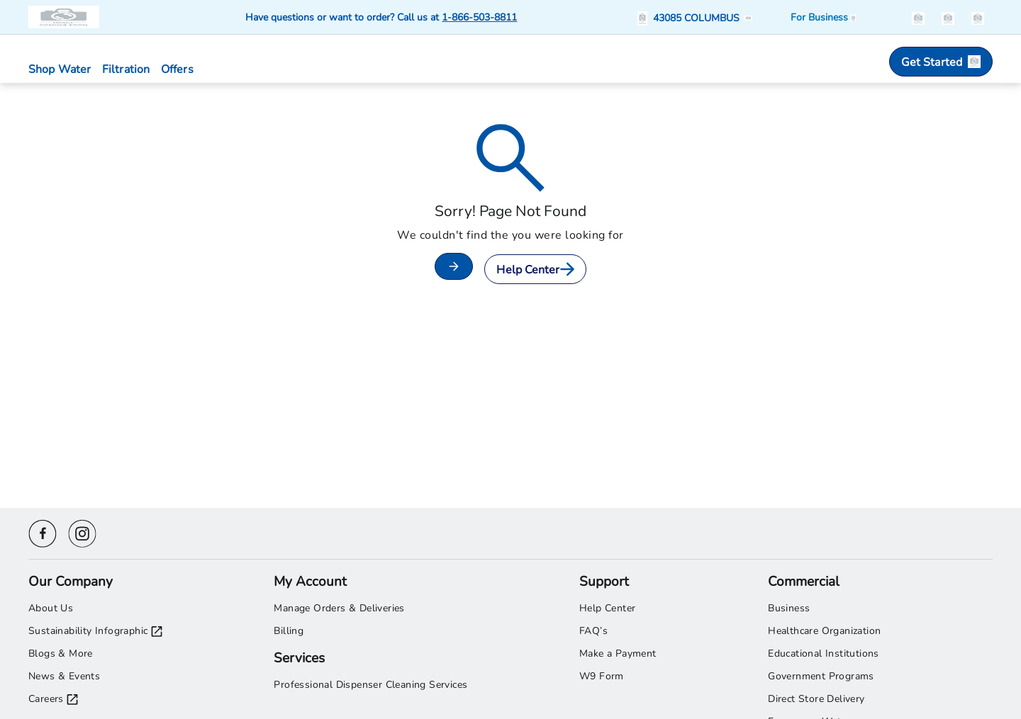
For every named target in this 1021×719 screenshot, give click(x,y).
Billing (288, 630)
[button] (697, 17)
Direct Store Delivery (816, 698)
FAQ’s (593, 630)
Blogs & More (60, 652)
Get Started (941, 61)
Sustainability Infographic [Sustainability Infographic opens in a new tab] (95, 630)
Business (789, 607)
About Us (50, 607)
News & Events (64, 675)
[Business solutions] (823, 17)
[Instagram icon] (82, 531)
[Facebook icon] (42, 531)
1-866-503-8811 (479, 16)
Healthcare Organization (824, 630)
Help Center (535, 268)
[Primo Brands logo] (65, 17)
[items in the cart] (977, 16)
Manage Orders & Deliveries (339, 607)
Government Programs (821, 675)
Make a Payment (618, 652)
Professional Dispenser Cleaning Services (370, 684)
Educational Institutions (823, 652)
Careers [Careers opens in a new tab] (53, 698)
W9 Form (601, 675)
